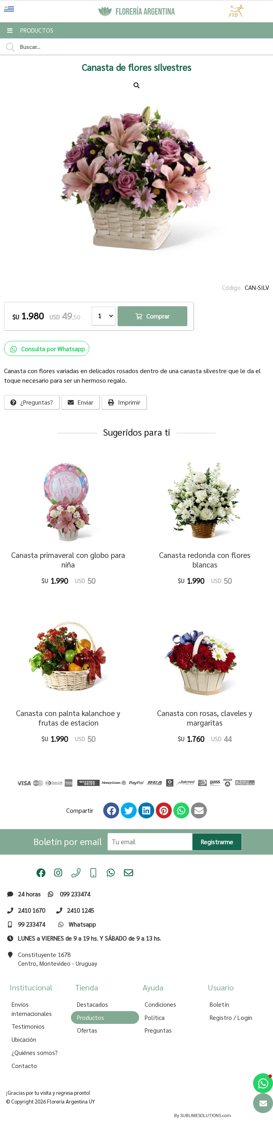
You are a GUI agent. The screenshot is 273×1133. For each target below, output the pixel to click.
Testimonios (28, 1026)
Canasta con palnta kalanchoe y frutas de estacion (68, 717)
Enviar (80, 402)
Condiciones (160, 1004)
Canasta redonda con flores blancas (204, 559)
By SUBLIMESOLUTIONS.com (202, 1115)
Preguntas (158, 1030)
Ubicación (24, 1039)
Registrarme (217, 842)
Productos (90, 1017)
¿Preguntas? (31, 402)
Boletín (219, 1004)
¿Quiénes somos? (35, 1053)
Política (155, 1017)
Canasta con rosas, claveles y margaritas (204, 717)
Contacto (24, 1066)
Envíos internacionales (32, 1009)
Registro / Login (231, 1017)
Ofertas (87, 1030)
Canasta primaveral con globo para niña (68, 559)
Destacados (92, 1004)
